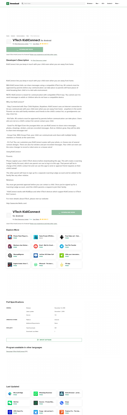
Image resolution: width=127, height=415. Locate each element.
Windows (89, 3)
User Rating (41, 44)
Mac (97, 3)
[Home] (7, 36)
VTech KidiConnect (32, 40)
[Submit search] (22, 3)
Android (109, 3)
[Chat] (27, 36)
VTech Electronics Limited (39, 60)
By (20, 44)
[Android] (13, 36)
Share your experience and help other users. (43, 54)
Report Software (44, 340)
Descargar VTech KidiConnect (15, 351)
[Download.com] (12, 3)
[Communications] (21, 36)
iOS (103, 3)
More (117, 3)
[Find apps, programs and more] (53, 3)
